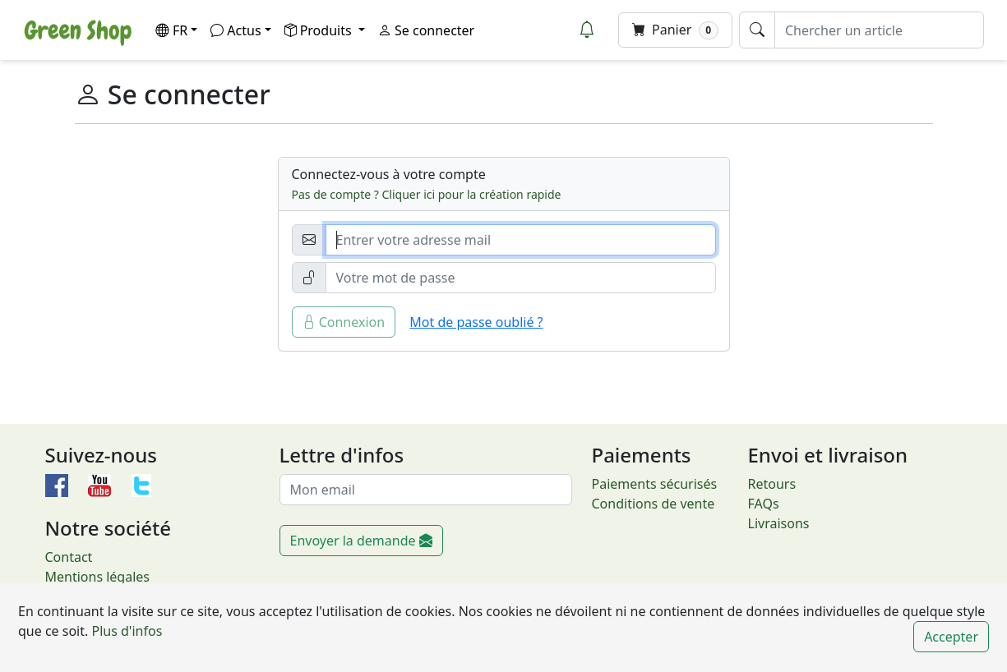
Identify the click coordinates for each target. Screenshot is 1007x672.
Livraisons (779, 523)
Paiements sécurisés (655, 484)
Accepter (951, 637)
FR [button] (171, 30)
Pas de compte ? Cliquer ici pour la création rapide (426, 194)
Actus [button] (235, 30)
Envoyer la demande (361, 541)
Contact (69, 557)
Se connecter (426, 30)
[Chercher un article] (879, 30)
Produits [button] (319, 30)
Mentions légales (97, 577)
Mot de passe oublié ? (476, 322)
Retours (772, 484)
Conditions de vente (653, 504)
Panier (675, 30)
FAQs (763, 504)
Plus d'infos (125, 631)
